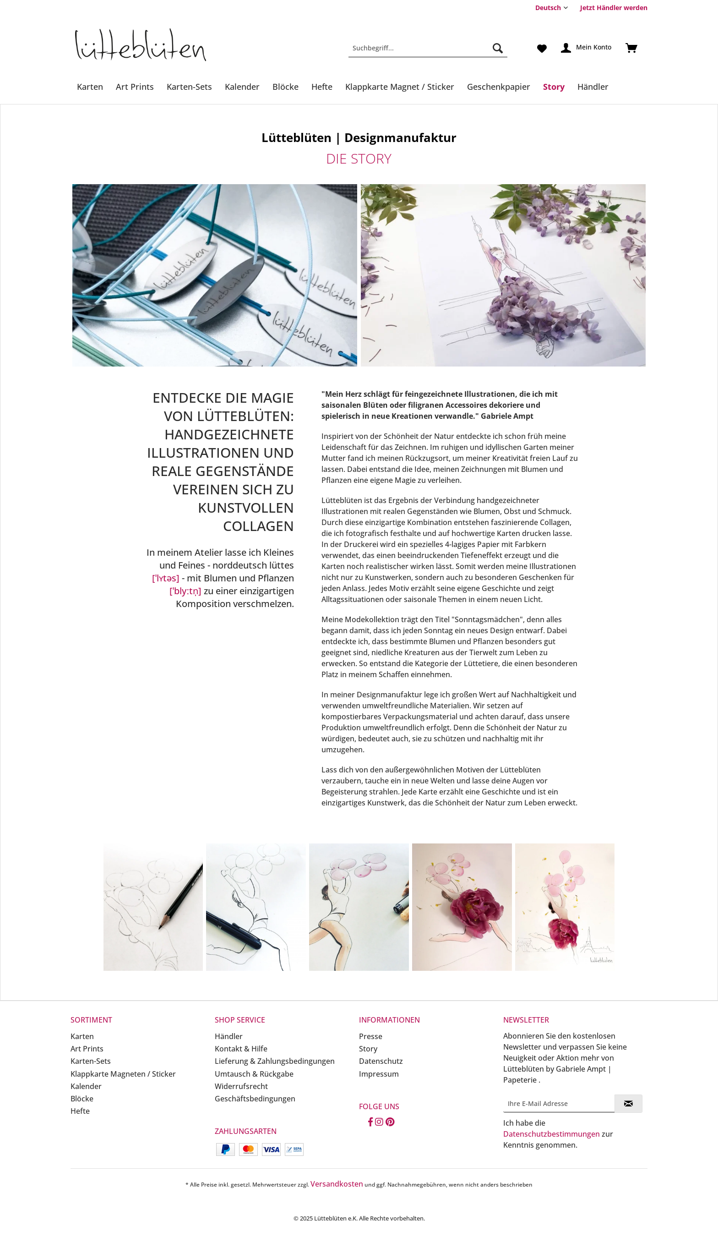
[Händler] (593, 86)
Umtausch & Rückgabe (254, 1074)
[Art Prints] (134, 86)
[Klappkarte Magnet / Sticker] (400, 86)
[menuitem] (610, 7)
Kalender (86, 1086)
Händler (229, 1036)
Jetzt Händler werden (613, 7)
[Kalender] (242, 86)
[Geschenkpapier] (499, 86)
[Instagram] (379, 1122)
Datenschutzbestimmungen (551, 1134)
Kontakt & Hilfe (241, 1049)
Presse (370, 1036)
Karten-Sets (91, 1061)
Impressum (379, 1074)
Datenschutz (381, 1061)
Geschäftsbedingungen (255, 1099)
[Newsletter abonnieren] (628, 1104)
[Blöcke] (285, 86)
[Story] (554, 86)
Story (368, 1049)
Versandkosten (336, 1184)
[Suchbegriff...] (427, 48)
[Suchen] (497, 48)
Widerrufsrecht (241, 1086)
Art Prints (87, 1049)
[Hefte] (322, 86)
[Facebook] (370, 1122)
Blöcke (82, 1099)
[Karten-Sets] (189, 86)
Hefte (80, 1111)
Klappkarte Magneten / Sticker (123, 1074)
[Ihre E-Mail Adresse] (559, 1103)
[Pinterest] (390, 1122)
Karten (82, 1036)
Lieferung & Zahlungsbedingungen (275, 1061)
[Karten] (90, 86)
